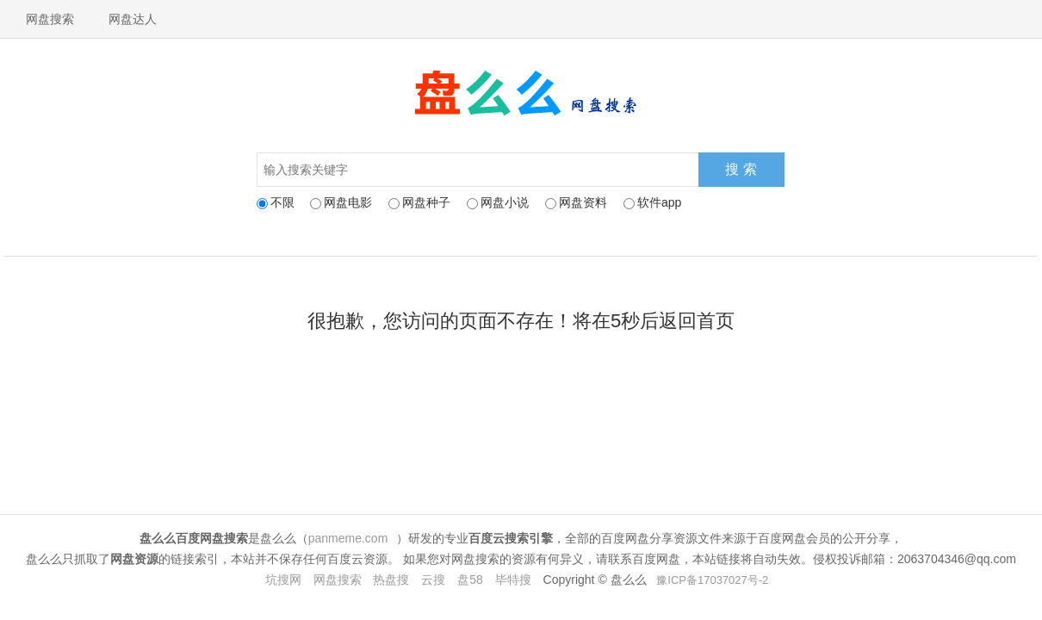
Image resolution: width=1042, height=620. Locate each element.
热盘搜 (391, 579)
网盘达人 (133, 19)
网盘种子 (419, 202)
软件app (652, 202)
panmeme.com (348, 538)
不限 (276, 202)
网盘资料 (576, 202)
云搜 (433, 579)
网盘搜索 (50, 19)
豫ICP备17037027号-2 (712, 580)
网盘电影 (341, 202)
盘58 (470, 579)
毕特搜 (513, 579)
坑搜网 (283, 579)
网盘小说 (498, 202)
